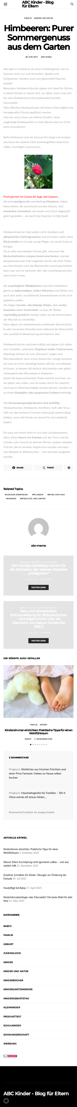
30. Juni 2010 (31, 633)
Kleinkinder (50, 562)
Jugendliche (12, 953)
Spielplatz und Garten (33, 498)
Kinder (43, 725)
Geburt (8, 944)
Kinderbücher (13, 980)
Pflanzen (38, 495)
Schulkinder (12, 1025)
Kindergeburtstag (16, 998)
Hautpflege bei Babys (14, 887)
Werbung (9, 1043)
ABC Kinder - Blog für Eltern (36, 1093)
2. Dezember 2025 (43, 739)
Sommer (11, 498)
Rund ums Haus (57, 495)
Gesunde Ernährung (17, 495)
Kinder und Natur (43, 18)
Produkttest (12, 1016)
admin (28, 739)
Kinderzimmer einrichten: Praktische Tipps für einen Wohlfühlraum (38, 732)
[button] (31, 744)
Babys (23, 608)
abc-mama (46, 57)
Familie (28, 18)
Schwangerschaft (47, 608)
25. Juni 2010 (31, 579)
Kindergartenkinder (31, 562)
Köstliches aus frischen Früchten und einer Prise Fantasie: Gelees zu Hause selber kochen (37, 773)
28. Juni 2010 (31, 57)
